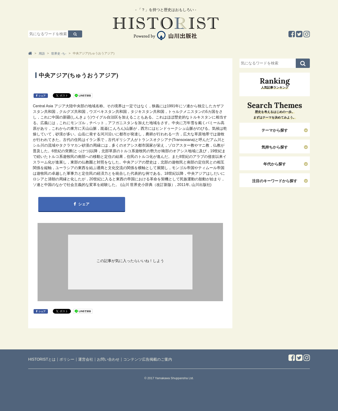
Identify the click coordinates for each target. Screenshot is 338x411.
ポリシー (66, 359)
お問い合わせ (108, 359)
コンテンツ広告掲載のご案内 (147, 359)
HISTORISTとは (42, 359)
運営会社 (85, 359)
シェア (42, 95)
